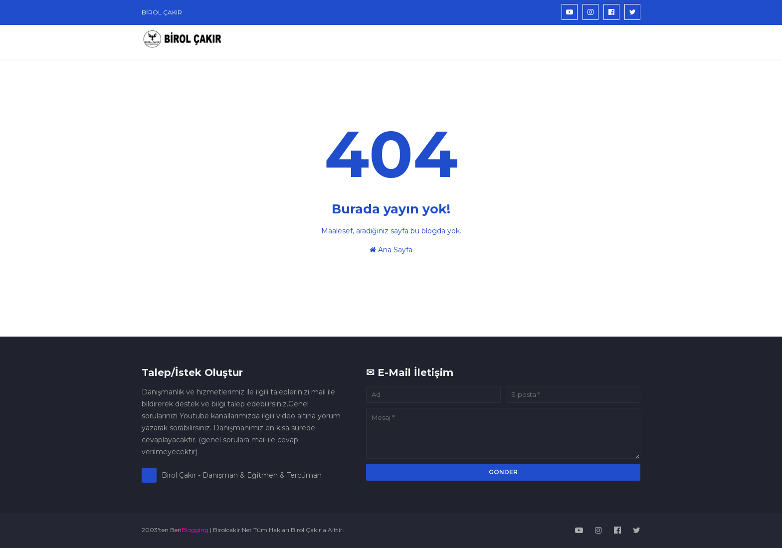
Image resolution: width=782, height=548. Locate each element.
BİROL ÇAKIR (162, 12)
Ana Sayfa (391, 249)
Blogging (195, 530)
